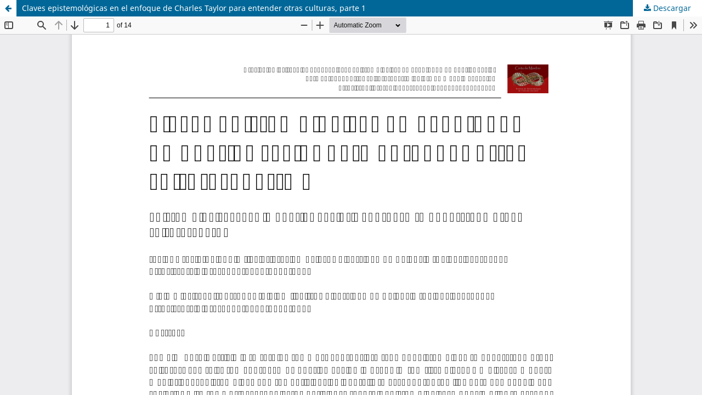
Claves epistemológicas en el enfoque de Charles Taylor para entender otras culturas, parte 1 (194, 8)
